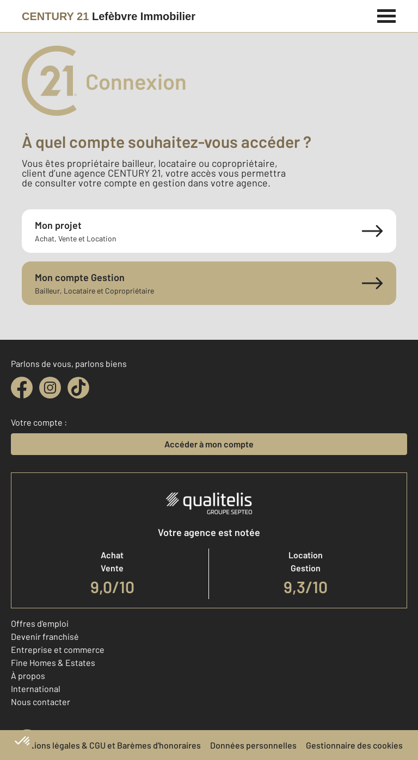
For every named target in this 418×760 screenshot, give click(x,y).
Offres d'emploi (40, 623)
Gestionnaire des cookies (354, 745)
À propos (28, 675)
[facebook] (22, 387)
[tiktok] (78, 387)
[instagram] (50, 387)
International (35, 688)
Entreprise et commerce (57, 649)
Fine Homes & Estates (53, 662)
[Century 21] (108, 16)
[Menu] (386, 15)
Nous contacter (40, 701)
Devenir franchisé (45, 636)
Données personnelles (253, 745)
